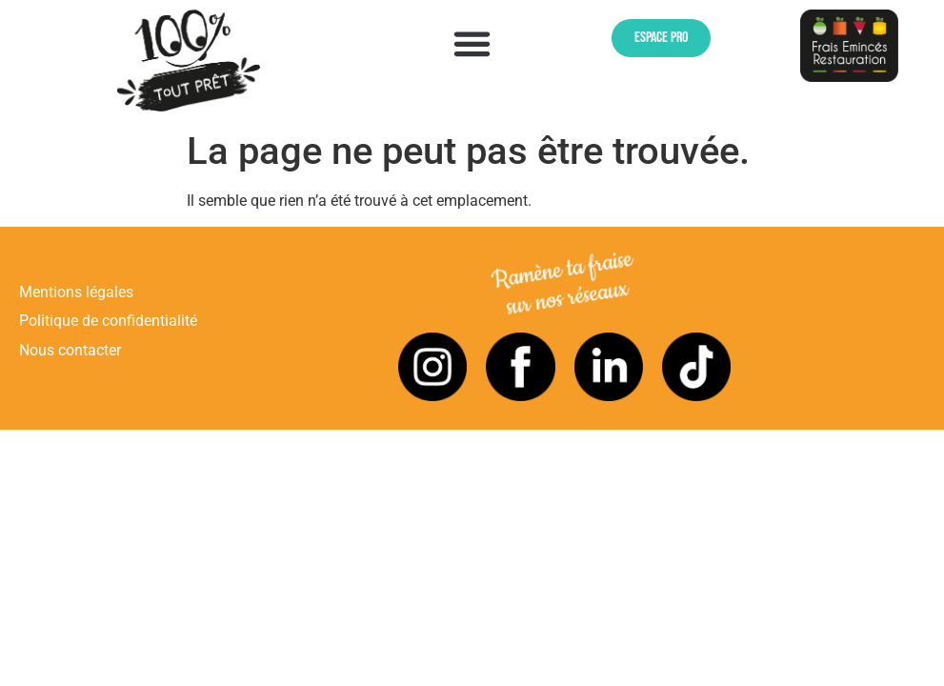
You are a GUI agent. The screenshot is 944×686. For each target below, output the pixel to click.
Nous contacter (70, 350)
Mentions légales (76, 292)
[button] (472, 43)
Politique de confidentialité (108, 321)
